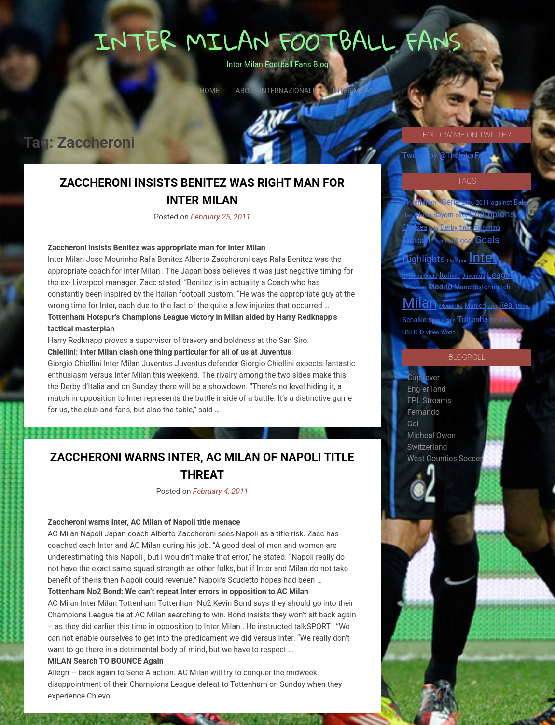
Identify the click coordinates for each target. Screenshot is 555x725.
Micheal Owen (431, 435)
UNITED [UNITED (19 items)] (413, 332)
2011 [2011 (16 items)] (482, 202)
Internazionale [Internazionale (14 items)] (420, 276)
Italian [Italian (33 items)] (449, 275)
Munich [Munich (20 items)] (475, 305)
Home (209, 91)
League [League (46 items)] (500, 275)
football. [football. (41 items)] (417, 240)
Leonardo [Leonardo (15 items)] (414, 287)
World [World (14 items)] (448, 332)
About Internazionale (276, 91)
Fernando (423, 412)
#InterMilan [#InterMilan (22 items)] (419, 202)
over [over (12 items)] (492, 306)
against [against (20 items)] (501, 202)
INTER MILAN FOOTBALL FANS (277, 41)
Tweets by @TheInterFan (444, 155)
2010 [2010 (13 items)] (468, 203)
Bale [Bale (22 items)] (520, 202)
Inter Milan (354, 91)
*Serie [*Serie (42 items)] (449, 201)
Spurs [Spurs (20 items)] (436, 320)
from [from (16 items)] (440, 241)
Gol (413, 423)
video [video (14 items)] (432, 332)
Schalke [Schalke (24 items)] (414, 320)
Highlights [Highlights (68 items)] (423, 259)
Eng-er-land (426, 389)
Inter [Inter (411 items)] (483, 257)
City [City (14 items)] (434, 227)
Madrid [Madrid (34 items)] (440, 286)
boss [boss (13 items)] (461, 215)
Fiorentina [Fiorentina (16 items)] (487, 227)
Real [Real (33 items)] (507, 305)
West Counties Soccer (445, 458)
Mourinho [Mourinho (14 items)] (451, 305)
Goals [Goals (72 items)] (487, 240)
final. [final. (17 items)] (465, 227)
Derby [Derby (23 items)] (449, 227)
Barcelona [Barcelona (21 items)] (416, 215)
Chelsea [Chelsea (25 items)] (414, 227)
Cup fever (423, 377)
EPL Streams (429, 400)
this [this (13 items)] (450, 320)
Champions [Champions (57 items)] (491, 214)
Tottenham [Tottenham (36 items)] (476, 319)
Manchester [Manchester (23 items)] (472, 287)
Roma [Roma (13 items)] (523, 306)
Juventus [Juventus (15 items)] (473, 276)
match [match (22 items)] (501, 287)
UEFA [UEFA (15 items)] (504, 320)
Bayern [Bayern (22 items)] (443, 215)
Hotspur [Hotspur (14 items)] (457, 260)
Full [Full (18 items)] (453, 241)
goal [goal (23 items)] (466, 241)
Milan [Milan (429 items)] (419, 303)
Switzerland (427, 446)
